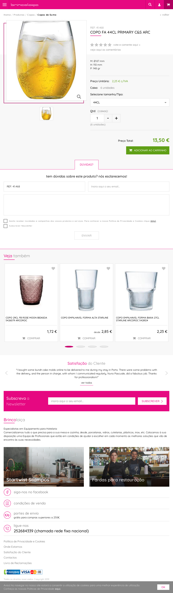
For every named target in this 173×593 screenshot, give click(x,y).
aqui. (58, 588)
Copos (31, 14)
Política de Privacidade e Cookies (24, 541)
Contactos (10, 557)
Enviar (87, 235)
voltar (165, 14)
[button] (62, 347)
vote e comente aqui (125, 44)
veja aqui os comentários (105, 49)
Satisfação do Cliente (17, 552)
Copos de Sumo (47, 14)
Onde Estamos (13, 547)
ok (163, 587)
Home (7, 14)
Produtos (19, 14)
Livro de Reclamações (18, 563)
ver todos (86, 382)
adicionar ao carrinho (147, 150)
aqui (153, 220)
